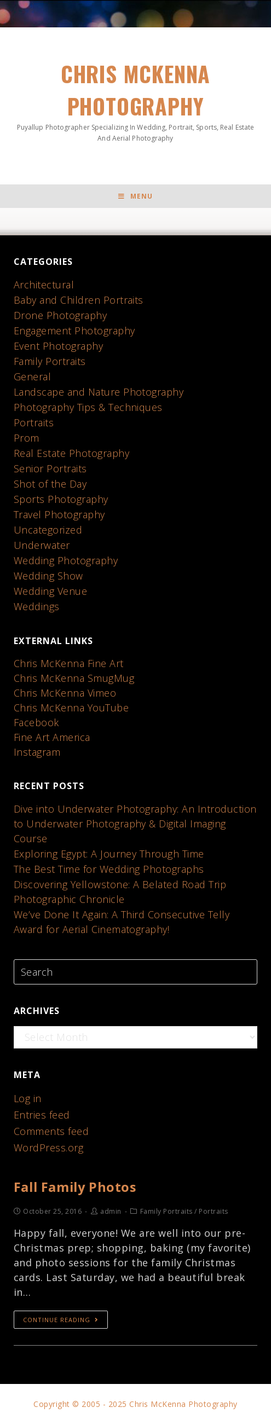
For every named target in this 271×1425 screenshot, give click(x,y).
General (32, 377)
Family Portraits (50, 361)
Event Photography (58, 346)
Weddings (37, 606)
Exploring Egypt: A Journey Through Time (109, 854)
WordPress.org (49, 1148)
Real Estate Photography (72, 453)
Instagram (37, 752)
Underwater (42, 545)
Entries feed (42, 1115)
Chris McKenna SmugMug (74, 678)
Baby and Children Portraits (79, 300)
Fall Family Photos (77, 1187)
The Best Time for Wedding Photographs (109, 869)
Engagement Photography (74, 331)
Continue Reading (61, 1320)
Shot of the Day (50, 484)
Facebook (36, 722)
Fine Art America (52, 737)
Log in (28, 1098)
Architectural (44, 285)
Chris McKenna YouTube (71, 708)
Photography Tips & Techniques (88, 407)
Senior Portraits (50, 469)
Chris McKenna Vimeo (65, 693)
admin (111, 1212)
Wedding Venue (51, 591)
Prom (26, 438)
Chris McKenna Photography (136, 100)
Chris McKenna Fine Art (69, 663)
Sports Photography (61, 499)
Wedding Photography (66, 560)
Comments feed (51, 1131)
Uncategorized (48, 530)
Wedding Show (48, 576)
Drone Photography (60, 315)
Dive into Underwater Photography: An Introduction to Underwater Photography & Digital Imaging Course (135, 824)
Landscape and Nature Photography (99, 392)
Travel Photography (59, 515)
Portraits (34, 423)
